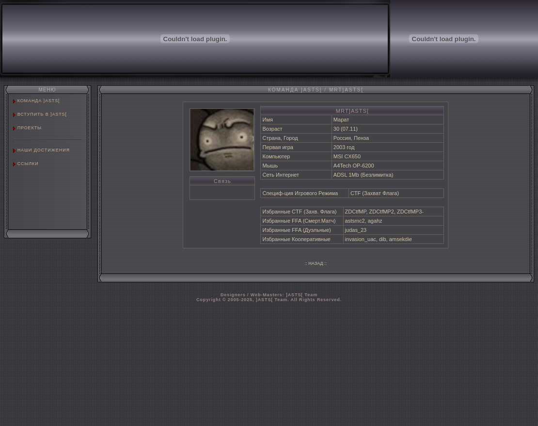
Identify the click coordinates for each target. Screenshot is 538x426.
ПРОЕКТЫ (29, 127)
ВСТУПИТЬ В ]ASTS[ (42, 114)
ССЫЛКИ (28, 163)
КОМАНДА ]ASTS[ (38, 100)
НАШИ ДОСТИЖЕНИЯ (43, 150)
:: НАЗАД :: (316, 263)
